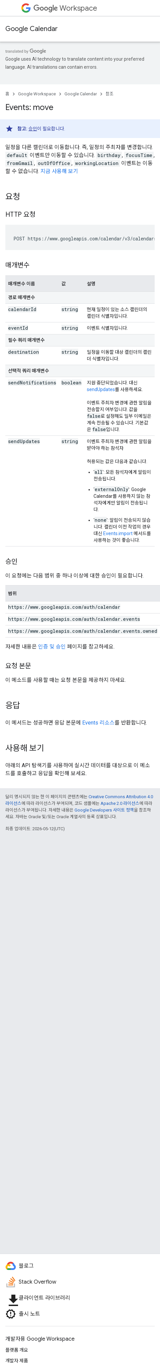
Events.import (118, 533)
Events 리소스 (98, 723)
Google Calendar (31, 29)
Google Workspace (37, 93)
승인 (32, 128)
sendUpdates (101, 389)
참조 (110, 93)
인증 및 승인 (52, 646)
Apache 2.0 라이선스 (120, 803)
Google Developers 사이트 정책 (104, 810)
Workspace (65, 8)
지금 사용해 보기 (59, 171)
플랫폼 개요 (16, 1350)
